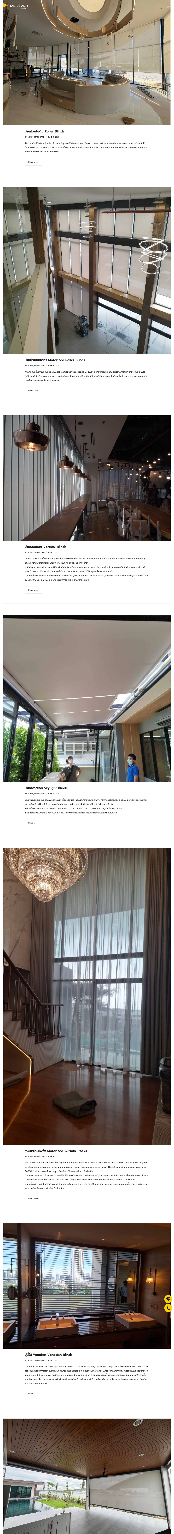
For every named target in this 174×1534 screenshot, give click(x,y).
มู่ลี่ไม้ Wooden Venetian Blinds (48, 1354)
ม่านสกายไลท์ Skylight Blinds (46, 788)
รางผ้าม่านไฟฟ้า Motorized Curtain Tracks (56, 1150)
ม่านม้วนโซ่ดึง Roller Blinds (44, 131)
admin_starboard (36, 137)
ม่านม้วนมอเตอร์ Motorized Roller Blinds (55, 360)
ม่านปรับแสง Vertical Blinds (45, 546)
